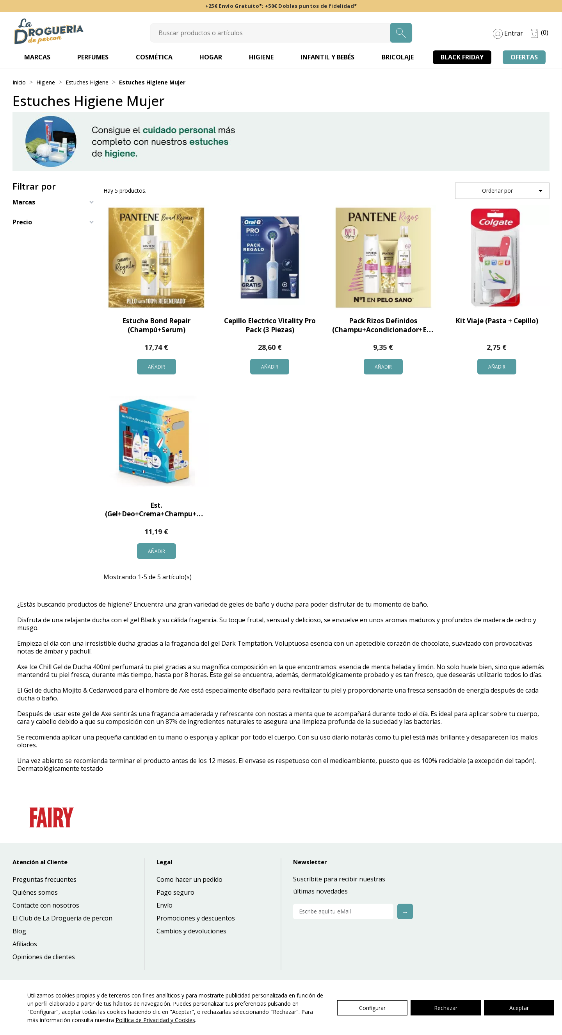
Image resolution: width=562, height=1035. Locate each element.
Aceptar (519, 1008)
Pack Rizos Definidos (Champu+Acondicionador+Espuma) (391, 325)
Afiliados (24, 944)
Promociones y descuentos (196, 918)
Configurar (372, 1008)
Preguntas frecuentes (44, 879)
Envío (165, 905)
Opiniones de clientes (43, 957)
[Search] (281, 33)
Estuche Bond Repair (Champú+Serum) (156, 325)
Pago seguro (175, 892)
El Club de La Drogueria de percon (62, 918)
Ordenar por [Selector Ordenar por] (513, 190)
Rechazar (445, 1008)
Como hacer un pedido (189, 879)
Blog (19, 931)
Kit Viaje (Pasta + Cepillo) (496, 320)
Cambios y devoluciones (191, 931)
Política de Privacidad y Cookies (155, 1020)
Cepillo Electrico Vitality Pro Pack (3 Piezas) (270, 325)
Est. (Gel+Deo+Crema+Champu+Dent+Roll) (168, 510)
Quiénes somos (35, 892)
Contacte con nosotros (45, 905)
